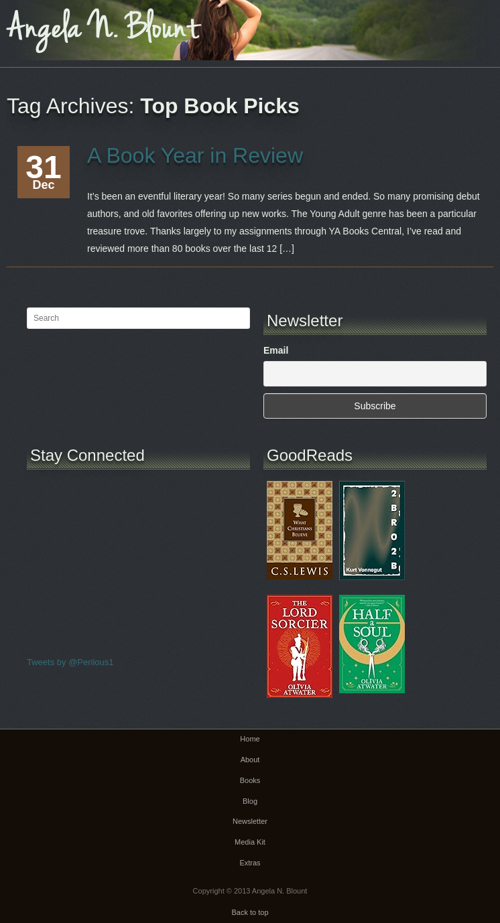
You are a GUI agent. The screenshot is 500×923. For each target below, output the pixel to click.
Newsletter (250, 821)
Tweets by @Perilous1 (70, 662)
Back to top (249, 912)
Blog (250, 801)
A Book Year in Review (195, 155)
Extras (249, 863)
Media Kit (250, 842)
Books (250, 780)
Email (275, 350)
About (250, 760)
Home (249, 739)
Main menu (490, 23)
